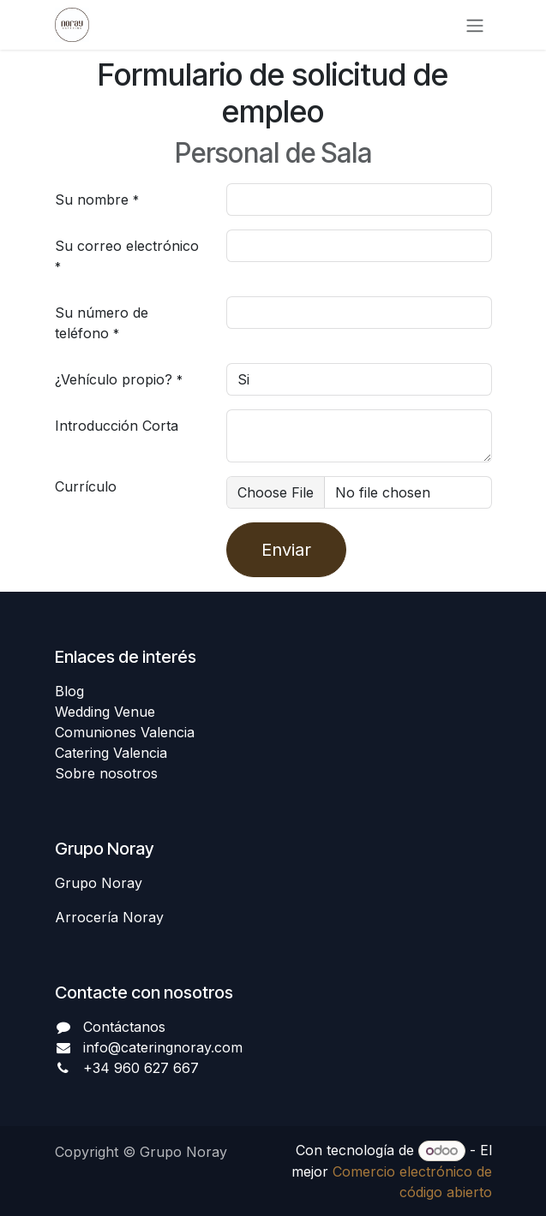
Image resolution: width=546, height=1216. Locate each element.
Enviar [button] (286, 549)
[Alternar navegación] (475, 25)
